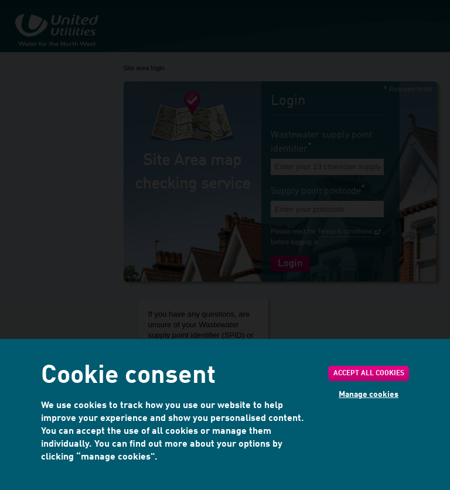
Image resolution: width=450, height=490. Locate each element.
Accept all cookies (368, 373)
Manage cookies (368, 394)
